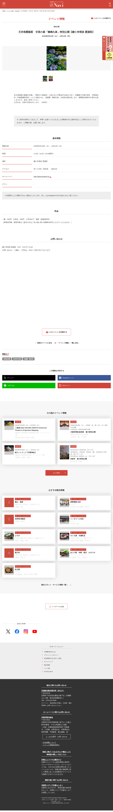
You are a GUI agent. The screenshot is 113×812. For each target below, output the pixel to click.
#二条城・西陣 (29, 439)
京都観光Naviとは (50, 653)
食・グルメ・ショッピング (23, 500)
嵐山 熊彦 (19, 503)
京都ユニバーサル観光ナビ (51, 761)
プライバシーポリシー (51, 656)
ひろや (17, 537)
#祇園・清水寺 (28, 360)
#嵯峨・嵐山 (19, 508)
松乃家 (17, 571)
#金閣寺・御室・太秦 (22, 459)
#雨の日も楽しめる (77, 436)
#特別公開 (6, 360)
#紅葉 (86, 436)
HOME (4, 12)
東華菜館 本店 (75, 503)
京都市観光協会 (47, 719)
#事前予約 (18, 506)
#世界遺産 (24, 434)
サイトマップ (48, 663)
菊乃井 (17, 554)
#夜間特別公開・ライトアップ (39, 434)
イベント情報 (10, 12)
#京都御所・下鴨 (21, 576)
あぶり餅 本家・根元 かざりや (82, 554)
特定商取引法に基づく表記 (52, 660)
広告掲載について (49, 744)
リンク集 (47, 670)
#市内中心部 (17, 360)
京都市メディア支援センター (52, 787)
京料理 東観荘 (20, 520)
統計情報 (47, 666)
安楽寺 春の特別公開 (78, 460)
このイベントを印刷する (101, 20)
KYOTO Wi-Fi (48, 673)
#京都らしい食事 (28, 506)
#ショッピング (75, 556)
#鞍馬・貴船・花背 (21, 542)
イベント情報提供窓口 (51, 746)
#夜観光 (17, 434)
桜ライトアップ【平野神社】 (25, 454)
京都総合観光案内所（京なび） (53, 692)
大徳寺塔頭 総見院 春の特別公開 (83, 433)
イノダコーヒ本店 (77, 520)
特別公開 (17, 12)
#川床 (17, 540)
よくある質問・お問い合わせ (56, 738)
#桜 (16, 437)
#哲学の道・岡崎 (76, 463)
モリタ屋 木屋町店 (77, 537)
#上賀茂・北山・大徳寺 (78, 438)
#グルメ (37, 506)
